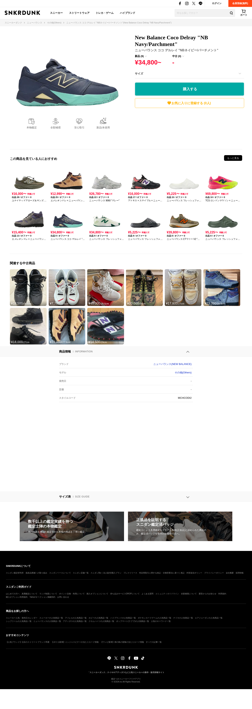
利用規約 (222, 594)
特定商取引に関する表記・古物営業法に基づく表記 (161, 573)
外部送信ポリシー (194, 573)
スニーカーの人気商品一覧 (51, 618)
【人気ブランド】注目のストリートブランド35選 (27, 642)
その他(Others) (183, 372)
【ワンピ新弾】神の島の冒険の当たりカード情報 (122, 642)
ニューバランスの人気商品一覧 (47, 621)
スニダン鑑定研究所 (15, 573)
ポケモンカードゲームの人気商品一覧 (154, 618)
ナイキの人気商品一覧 (183, 618)
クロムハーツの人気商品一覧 (101, 621)
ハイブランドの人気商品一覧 (123, 618)
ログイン (216, 3)
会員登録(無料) (240, 3)
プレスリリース (130, 573)
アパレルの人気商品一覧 (76, 618)
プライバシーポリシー (214, 573)
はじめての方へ (13, 594)
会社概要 (230, 573)
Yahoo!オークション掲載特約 (42, 597)
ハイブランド (127, 12)
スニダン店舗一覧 (81, 573)
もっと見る (233, 158)
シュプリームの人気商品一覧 (19, 621)
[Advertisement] (189, 127)
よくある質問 (147, 594)
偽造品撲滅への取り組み (36, 573)
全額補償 (55, 127)
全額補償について (189, 594)
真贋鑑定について (29, 594)
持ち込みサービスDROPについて (125, 594)
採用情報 (240, 573)
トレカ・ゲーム (105, 12)
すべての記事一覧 (154, 642)
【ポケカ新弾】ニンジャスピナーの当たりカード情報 (75, 642)
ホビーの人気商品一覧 (98, 618)
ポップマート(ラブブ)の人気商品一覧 (132, 621)
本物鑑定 (32, 127)
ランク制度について (48, 594)
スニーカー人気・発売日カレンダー (21, 618)
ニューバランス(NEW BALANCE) (172, 364)
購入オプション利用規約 (17, 597)
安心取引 (79, 127)
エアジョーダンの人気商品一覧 (208, 618)
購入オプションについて (97, 594)
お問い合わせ (63, 597)
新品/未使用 (103, 127)
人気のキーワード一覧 (161, 621)
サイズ (139, 73)
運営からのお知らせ (207, 594)
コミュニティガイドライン (167, 594)
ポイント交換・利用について (72, 594)
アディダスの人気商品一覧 (75, 621)
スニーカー (56, 12)
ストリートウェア (79, 12)
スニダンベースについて (60, 573)
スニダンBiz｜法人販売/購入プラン (106, 573)
